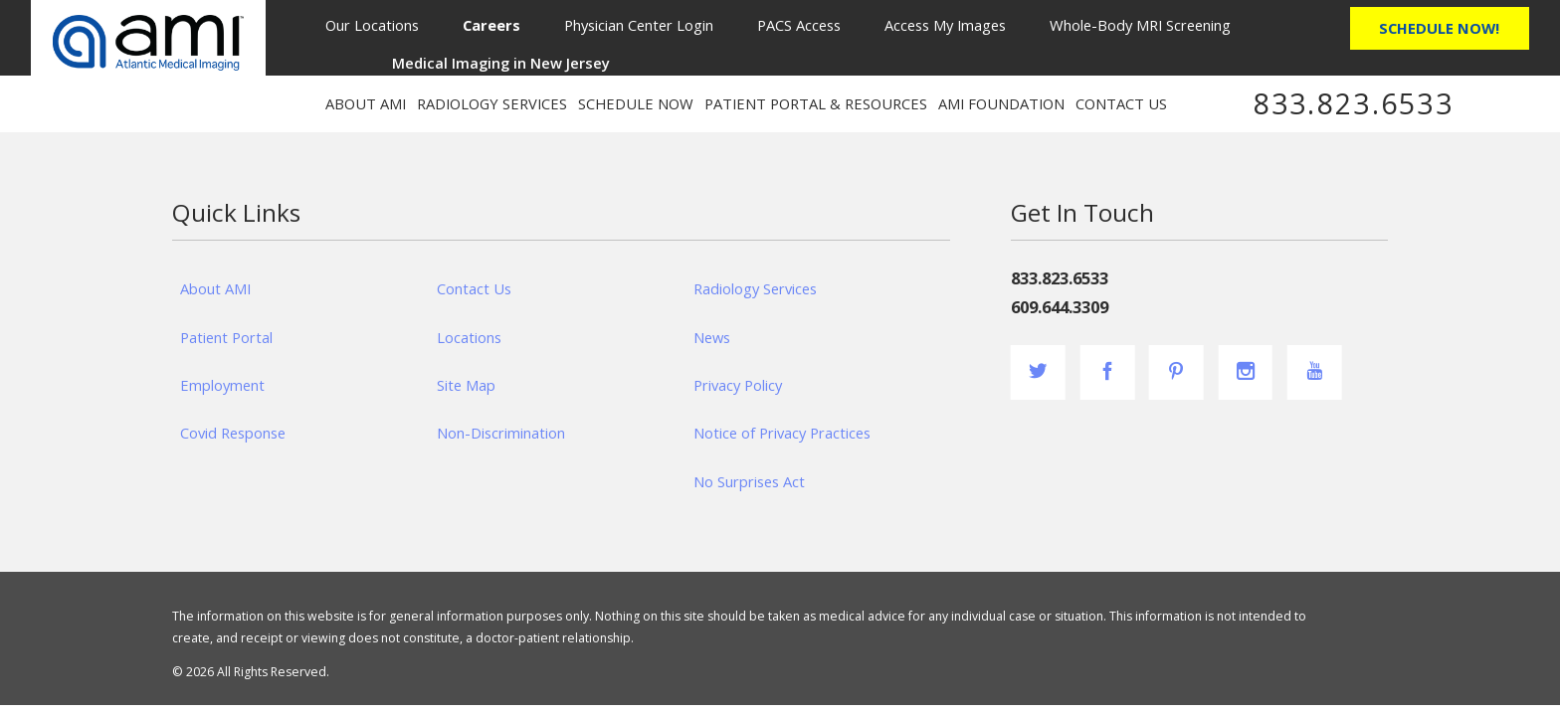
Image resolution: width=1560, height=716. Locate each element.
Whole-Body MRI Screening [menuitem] (1140, 25)
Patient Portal (226, 337)
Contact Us (474, 288)
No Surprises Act (749, 481)
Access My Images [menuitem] (945, 25)
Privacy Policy (737, 385)
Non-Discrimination (501, 433)
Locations (469, 337)
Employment (222, 385)
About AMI (215, 288)
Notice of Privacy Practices (782, 433)
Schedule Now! (1439, 28)
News (711, 337)
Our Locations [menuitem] (372, 25)
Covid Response (233, 433)
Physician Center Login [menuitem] (638, 25)
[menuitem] (491, 24)
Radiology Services (755, 288)
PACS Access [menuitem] (799, 25)
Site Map (466, 385)
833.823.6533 (1354, 103)
